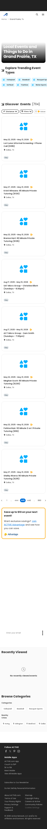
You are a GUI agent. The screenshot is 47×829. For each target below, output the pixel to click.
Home (4, 19)
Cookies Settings (32, 807)
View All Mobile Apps (13, 773)
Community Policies (33, 804)
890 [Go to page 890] (39, 500)
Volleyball (8, 709)
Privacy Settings (11, 804)
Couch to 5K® (10, 764)
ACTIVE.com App (11, 761)
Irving (6, 723)
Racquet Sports (36, 709)
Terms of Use (10, 798)
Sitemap (28, 795)
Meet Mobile (9, 770)
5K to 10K (8, 767)
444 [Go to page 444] (16, 500)
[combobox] (10, 111)
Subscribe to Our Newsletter (16, 782)
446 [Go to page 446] (29, 500)
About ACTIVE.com (12, 795)
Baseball (20, 709)
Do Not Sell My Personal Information (19, 788)
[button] (26, 111)
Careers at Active (32, 801)
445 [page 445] (23, 500)
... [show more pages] (11, 500)
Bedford (30, 723)
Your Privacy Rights (12, 801)
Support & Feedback (8, 808)
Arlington (18, 723)
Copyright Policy (32, 798)
